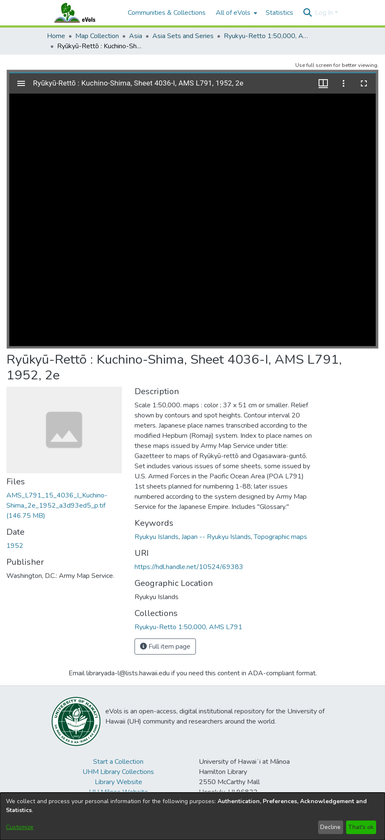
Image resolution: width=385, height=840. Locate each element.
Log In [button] (325, 12)
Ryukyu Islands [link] (157, 537)
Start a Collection (118, 761)
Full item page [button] (165, 646)
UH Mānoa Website (118, 792)
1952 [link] (14, 545)
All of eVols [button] (233, 12)
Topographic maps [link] (280, 537)
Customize (19, 827)
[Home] (83, 12)
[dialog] (192, 816)
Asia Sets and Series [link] (183, 36)
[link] (56, 505)
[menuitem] (235, 12)
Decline (330, 827)
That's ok (361, 827)
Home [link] (56, 36)
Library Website (118, 782)
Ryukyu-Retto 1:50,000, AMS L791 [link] (266, 36)
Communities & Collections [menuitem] (167, 12)
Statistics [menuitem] (279, 12)
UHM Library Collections (118, 771)
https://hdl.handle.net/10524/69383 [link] (189, 567)
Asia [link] (135, 36)
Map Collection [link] (97, 36)
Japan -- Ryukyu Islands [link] (216, 537)
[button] (307, 13)
